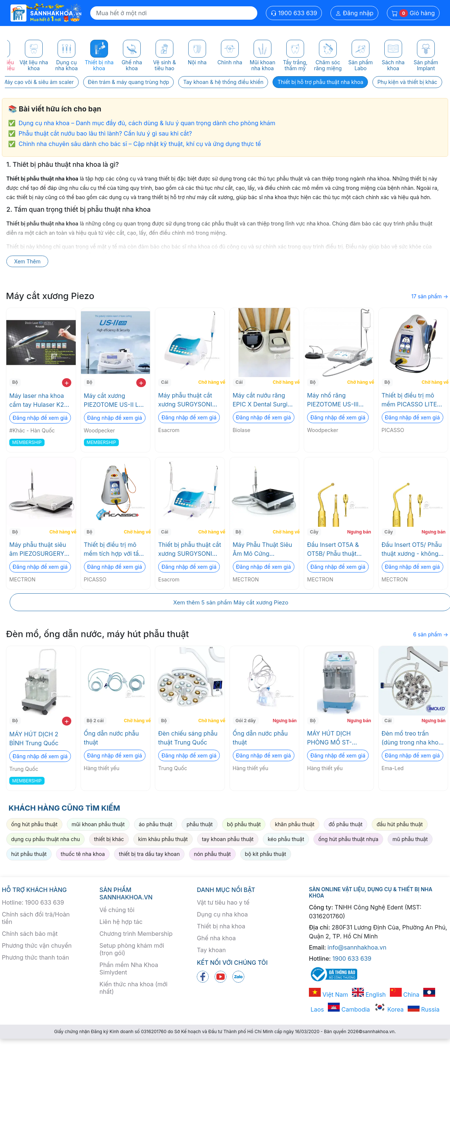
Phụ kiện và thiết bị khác (407, 82)
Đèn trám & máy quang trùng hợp (128, 82)
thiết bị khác (109, 839)
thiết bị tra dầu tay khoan (149, 854)
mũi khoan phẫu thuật (98, 824)
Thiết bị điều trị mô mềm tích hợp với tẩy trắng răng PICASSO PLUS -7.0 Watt (113, 549)
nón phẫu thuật (212, 854)
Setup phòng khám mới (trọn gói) (132, 949)
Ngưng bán (359, 532)
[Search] (173, 13)
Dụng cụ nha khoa (222, 914)
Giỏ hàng (413, 13)
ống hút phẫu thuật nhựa (348, 839)
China (405, 994)
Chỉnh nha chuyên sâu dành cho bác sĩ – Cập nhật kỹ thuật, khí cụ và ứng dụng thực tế (140, 143)
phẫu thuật (199, 824)
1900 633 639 (294, 13)
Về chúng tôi (117, 910)
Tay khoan (211, 950)
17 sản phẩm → (429, 296)
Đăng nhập (354, 13)
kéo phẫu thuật (286, 839)
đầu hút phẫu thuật (399, 824)
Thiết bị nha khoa (221, 926)
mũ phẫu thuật (410, 839)
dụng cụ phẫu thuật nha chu (45, 839)
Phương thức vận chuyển (37, 945)
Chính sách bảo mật (30, 933)
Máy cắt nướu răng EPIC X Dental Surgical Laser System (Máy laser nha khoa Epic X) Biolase (264, 400)
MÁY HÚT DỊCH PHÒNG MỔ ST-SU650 (329, 738)
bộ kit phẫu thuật (265, 854)
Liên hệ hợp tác (121, 921)
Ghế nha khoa (216, 938)
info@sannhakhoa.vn (357, 947)
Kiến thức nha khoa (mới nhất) (134, 987)
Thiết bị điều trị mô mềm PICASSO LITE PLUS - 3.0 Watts (409, 400)
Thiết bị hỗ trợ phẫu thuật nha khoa (320, 82)
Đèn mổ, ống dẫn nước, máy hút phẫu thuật (97, 634)
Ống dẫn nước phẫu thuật (111, 738)
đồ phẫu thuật (345, 824)
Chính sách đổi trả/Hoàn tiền (36, 918)
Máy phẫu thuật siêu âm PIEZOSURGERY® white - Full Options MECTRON (38, 549)
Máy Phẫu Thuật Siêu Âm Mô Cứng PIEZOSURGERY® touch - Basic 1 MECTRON (262, 549)
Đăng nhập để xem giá (40, 418)
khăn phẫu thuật (294, 824)
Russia (424, 1009)
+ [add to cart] (66, 382)
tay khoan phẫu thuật (228, 839)
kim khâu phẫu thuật (163, 839)
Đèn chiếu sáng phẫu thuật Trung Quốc (188, 738)
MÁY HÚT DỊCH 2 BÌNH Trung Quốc (33, 738)
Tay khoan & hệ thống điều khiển (223, 82)
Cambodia (349, 1009)
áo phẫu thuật (156, 824)
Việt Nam (328, 994)
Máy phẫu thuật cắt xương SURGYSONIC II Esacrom (189, 400)
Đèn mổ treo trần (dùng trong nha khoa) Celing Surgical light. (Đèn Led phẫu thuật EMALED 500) (413, 738)
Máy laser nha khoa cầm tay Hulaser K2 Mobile (36, 400)
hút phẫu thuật (29, 854)
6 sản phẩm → (430, 634)
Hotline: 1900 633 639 (33, 902)
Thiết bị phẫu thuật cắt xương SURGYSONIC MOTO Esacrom (189, 549)
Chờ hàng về (210, 382)
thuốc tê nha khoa (83, 854)
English (369, 994)
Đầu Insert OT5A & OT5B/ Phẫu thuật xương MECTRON (333, 549)
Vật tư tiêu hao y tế (223, 902)
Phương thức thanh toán (35, 957)
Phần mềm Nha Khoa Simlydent (129, 968)
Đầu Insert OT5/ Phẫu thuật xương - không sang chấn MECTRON (412, 549)
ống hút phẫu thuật (34, 824)
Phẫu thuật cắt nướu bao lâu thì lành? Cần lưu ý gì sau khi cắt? (105, 133)
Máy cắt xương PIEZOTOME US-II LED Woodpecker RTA (115, 400)
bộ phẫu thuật (244, 824)
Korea (389, 1009)
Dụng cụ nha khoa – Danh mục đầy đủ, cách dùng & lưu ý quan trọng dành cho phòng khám (147, 123)
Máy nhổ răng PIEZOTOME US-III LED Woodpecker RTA (338, 400)
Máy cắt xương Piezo (50, 296)
